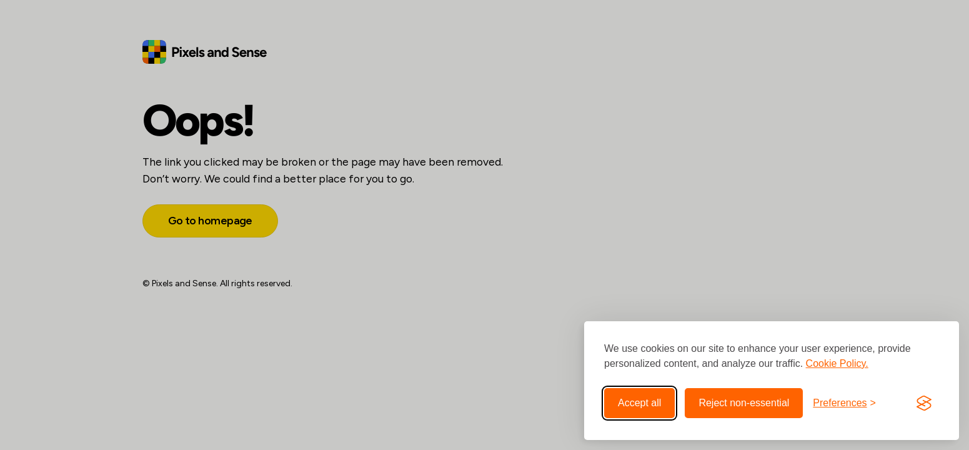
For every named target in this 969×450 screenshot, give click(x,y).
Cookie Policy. (837, 363)
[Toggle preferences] (844, 403)
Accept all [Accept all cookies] (639, 403)
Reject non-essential (743, 403)
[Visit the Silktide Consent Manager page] (924, 403)
